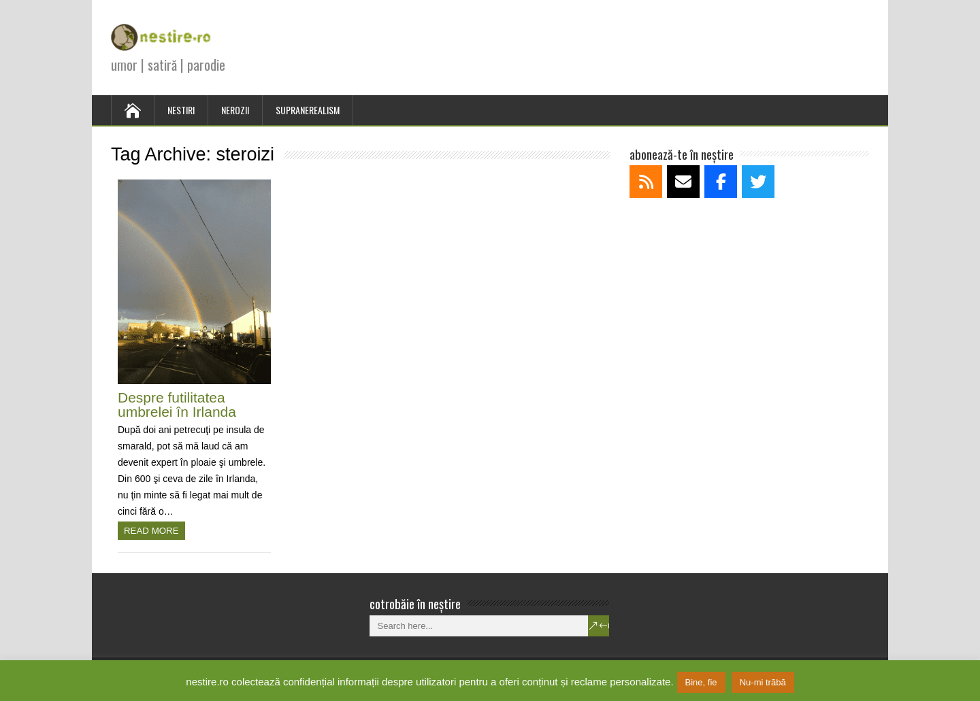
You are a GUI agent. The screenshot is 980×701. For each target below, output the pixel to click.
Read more (151, 531)
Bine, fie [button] (701, 682)
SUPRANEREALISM (308, 110)
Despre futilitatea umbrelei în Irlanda (177, 405)
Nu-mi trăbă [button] (763, 682)
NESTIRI (181, 110)
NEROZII (235, 110)
